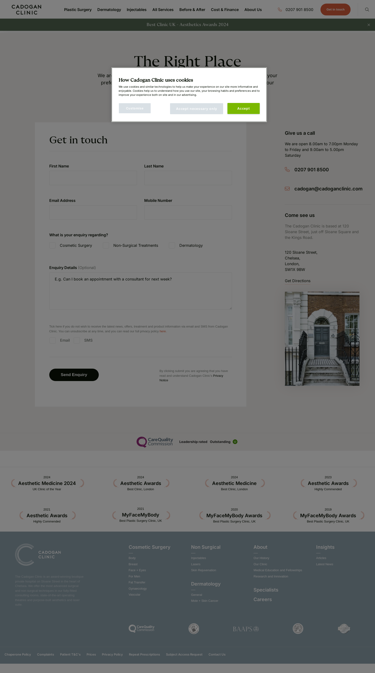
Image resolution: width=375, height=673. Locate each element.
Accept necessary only (196, 109)
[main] (189, 94)
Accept (243, 108)
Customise (135, 108)
